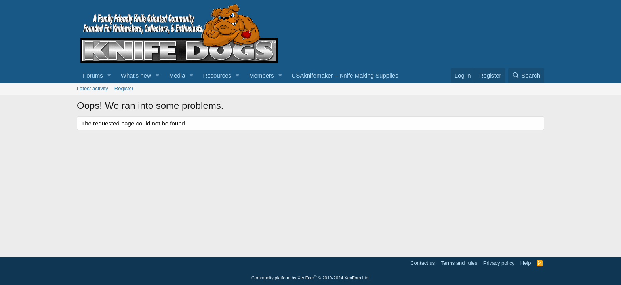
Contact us (422, 263)
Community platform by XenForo (310, 278)
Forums (93, 75)
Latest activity (92, 88)
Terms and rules (459, 263)
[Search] (526, 75)
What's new (136, 75)
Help (525, 263)
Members (261, 75)
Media (177, 75)
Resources (217, 75)
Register (123, 88)
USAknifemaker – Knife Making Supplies (344, 75)
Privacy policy (498, 263)
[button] (109, 75)
